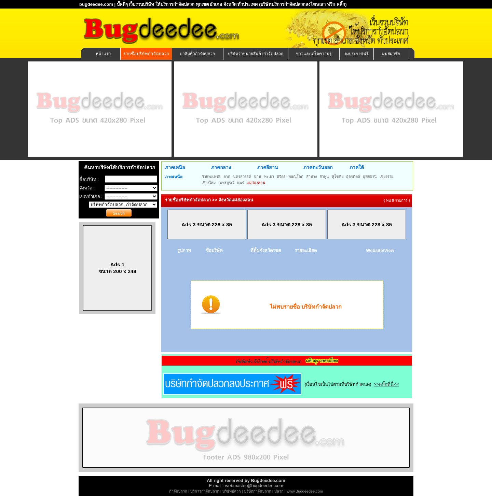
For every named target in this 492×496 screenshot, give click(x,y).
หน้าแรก (103, 53)
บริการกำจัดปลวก (204, 491)
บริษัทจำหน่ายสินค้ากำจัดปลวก (255, 53)
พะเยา (269, 176)
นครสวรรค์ (242, 176)
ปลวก (279, 491)
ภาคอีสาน (267, 167)
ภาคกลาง (221, 167)
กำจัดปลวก (178, 491)
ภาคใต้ (357, 167)
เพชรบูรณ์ (226, 183)
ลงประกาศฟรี (356, 53)
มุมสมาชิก (391, 53)
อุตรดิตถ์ (353, 176)
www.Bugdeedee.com (305, 491)
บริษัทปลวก (231, 491)
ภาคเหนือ (175, 167)
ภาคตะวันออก (317, 167)
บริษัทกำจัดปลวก (257, 491)
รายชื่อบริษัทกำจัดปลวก (146, 53)
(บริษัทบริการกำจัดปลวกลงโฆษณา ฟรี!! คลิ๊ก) (303, 4)
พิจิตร (281, 176)
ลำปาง (311, 176)
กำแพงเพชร (211, 176)
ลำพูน (324, 176)
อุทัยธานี (370, 176)
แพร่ (240, 183)
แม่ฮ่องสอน (256, 183)
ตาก (226, 176)
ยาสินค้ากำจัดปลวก (197, 53)
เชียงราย (386, 176)
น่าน (257, 176)
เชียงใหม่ (209, 183)
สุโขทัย (337, 176)
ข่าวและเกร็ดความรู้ (313, 53)
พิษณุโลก (295, 176)
